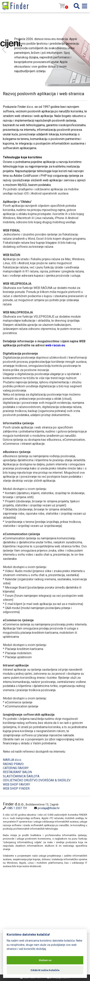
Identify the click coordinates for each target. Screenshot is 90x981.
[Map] (42, 902)
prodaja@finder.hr (49, 808)
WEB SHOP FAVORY (16, 784)
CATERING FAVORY (16, 768)
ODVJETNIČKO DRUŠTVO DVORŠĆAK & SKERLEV (36, 780)
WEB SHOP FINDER (16, 788)
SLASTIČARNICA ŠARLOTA (21, 776)
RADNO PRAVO (13, 764)
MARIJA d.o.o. (12, 760)
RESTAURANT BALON (17, 772)
